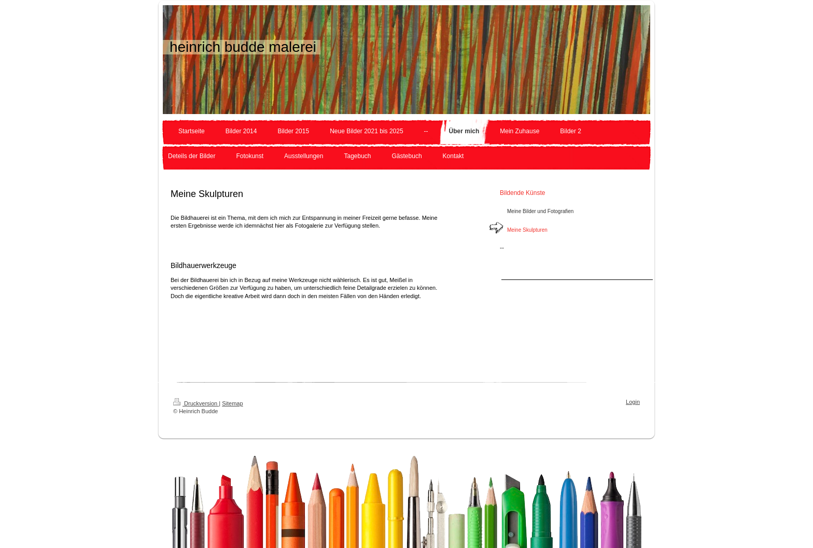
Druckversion (196, 403)
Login (633, 402)
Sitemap (232, 403)
